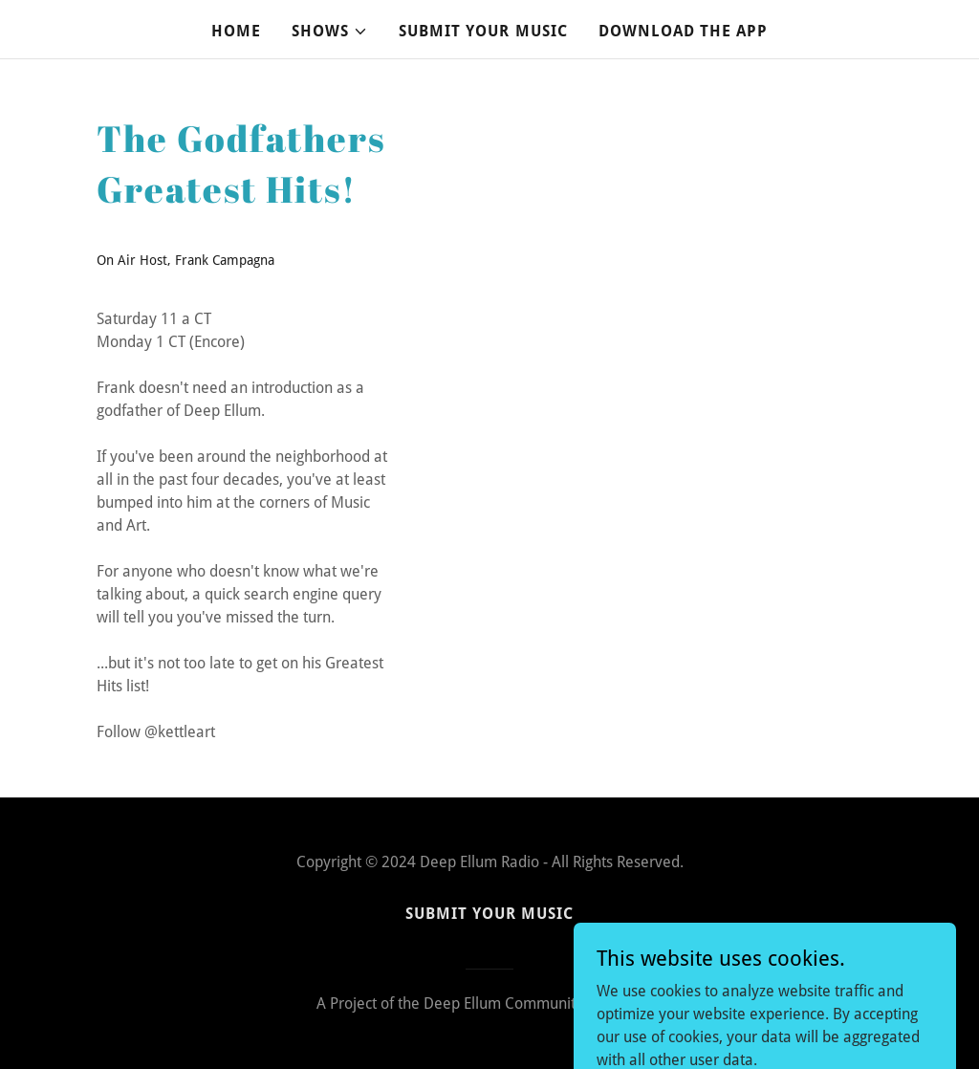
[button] (330, 31)
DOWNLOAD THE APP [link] (683, 31)
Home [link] (236, 31)
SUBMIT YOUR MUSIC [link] (483, 31)
